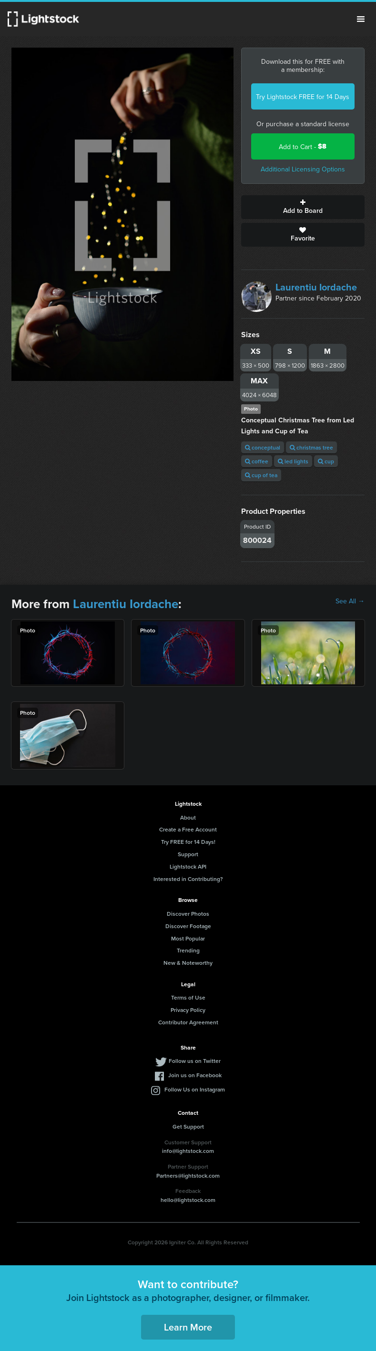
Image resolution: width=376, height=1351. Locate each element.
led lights (293, 461)
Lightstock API (188, 866)
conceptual (262, 447)
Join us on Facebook (195, 1075)
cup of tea (261, 475)
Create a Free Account (188, 829)
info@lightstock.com (188, 1151)
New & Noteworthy (188, 963)
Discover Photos (188, 914)
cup (326, 461)
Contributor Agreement (188, 1022)
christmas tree (311, 447)
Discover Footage (188, 926)
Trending (188, 950)
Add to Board (303, 207)
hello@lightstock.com (188, 1200)
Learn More (188, 1327)
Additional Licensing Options (303, 169)
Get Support (188, 1126)
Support (188, 854)
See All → (350, 601)
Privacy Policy (188, 1010)
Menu (360, 19)
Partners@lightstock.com (188, 1175)
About (188, 817)
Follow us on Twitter (195, 1061)
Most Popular (188, 938)
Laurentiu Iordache (316, 287)
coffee (256, 461)
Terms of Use (188, 997)
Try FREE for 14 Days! (188, 842)
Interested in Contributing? (188, 879)
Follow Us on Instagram (194, 1089)
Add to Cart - (302, 146)
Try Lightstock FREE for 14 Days (302, 96)
